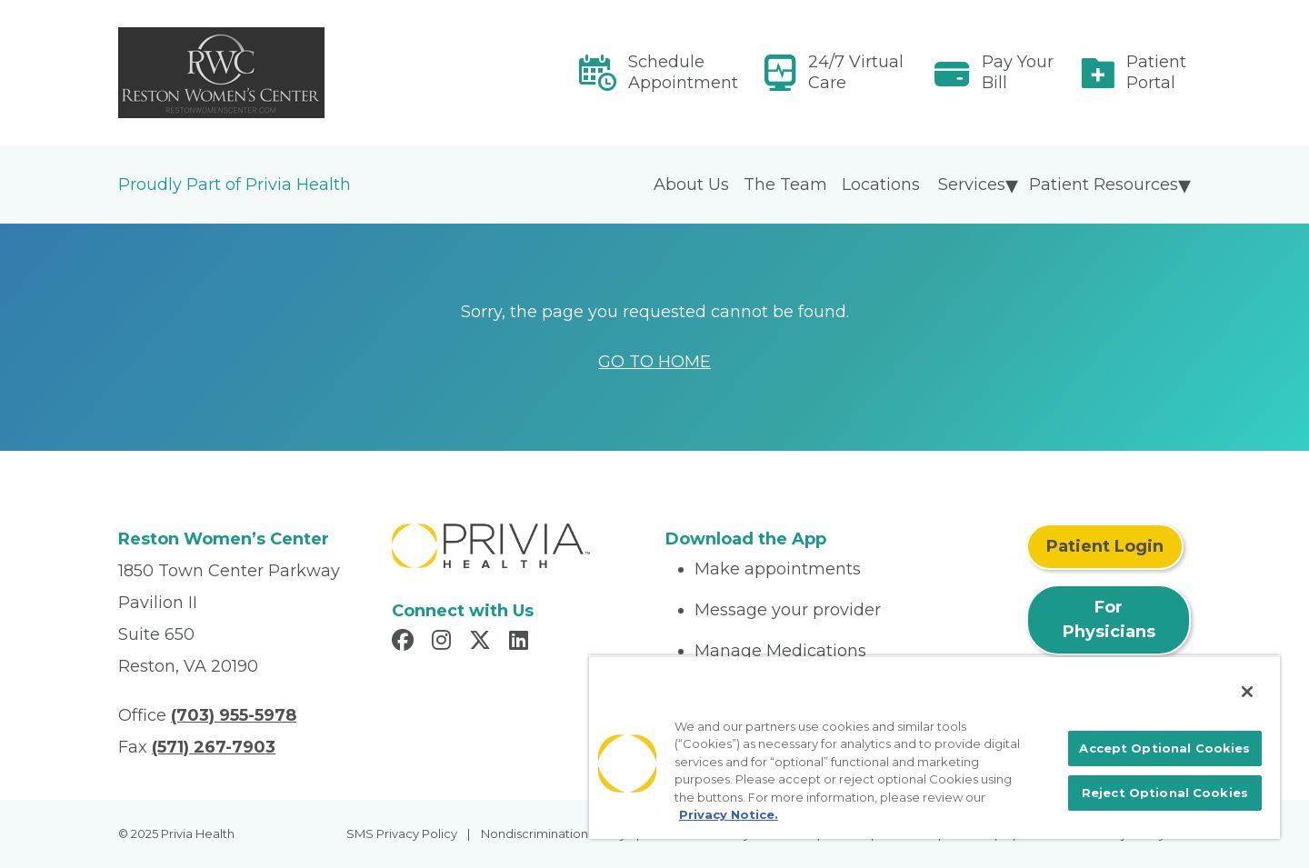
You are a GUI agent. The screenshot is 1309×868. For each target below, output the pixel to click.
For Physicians (1109, 619)
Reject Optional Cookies (1165, 792)
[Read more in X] (482, 643)
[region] (934, 747)
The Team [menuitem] (785, 185)
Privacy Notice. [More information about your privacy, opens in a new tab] (728, 814)
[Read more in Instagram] (444, 643)
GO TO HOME (654, 362)
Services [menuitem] (971, 185)
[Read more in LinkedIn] (521, 643)
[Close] (1247, 692)
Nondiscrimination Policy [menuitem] (553, 833)
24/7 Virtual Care (856, 72)
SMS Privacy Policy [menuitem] (401, 833)
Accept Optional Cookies (1164, 748)
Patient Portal (1156, 72)
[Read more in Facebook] (405, 643)
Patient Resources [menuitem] (1103, 185)
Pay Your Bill (1018, 72)
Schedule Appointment (683, 72)
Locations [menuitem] (881, 185)
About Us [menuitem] (691, 185)
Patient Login (1105, 546)
